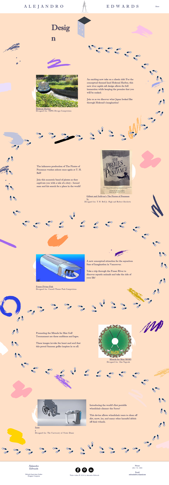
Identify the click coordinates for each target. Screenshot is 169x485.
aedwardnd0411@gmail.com (137, 474)
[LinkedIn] (91, 469)
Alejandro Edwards (34, 467)
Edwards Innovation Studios (33, 474)
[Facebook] (77, 469)
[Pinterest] (84, 469)
